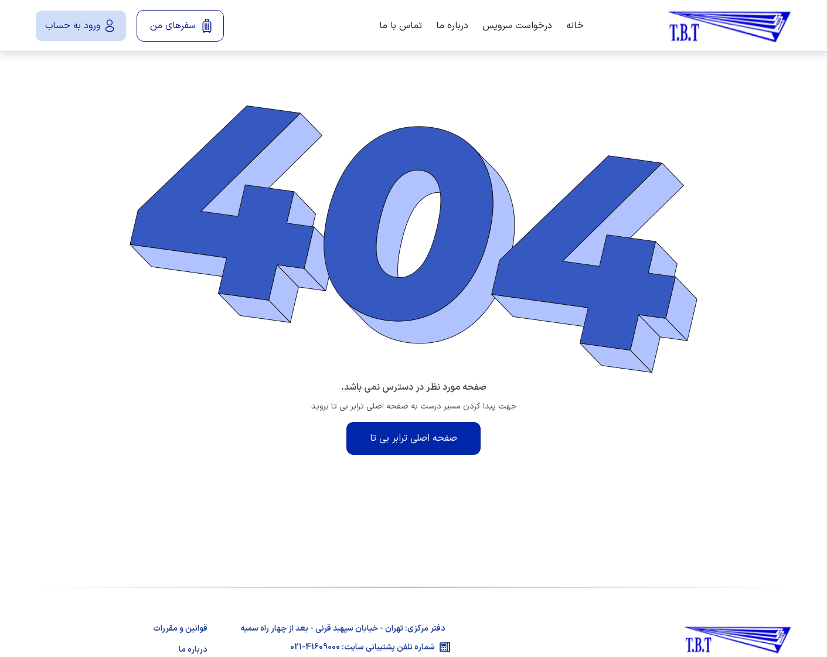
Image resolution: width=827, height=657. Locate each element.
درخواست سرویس (517, 26)
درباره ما (452, 26)
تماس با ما (400, 26)
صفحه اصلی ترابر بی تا (413, 438)
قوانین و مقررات (180, 628)
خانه (575, 26)
